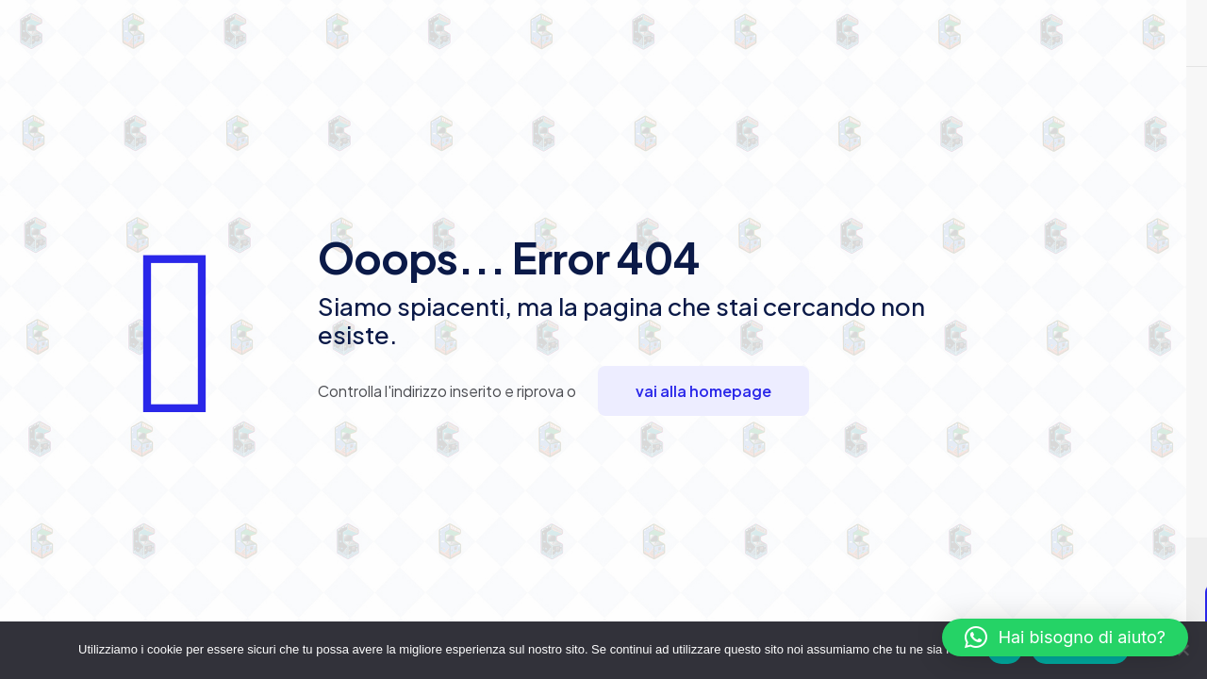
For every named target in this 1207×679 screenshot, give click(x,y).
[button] (1065, 637)
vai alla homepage (703, 391)
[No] (1183, 649)
